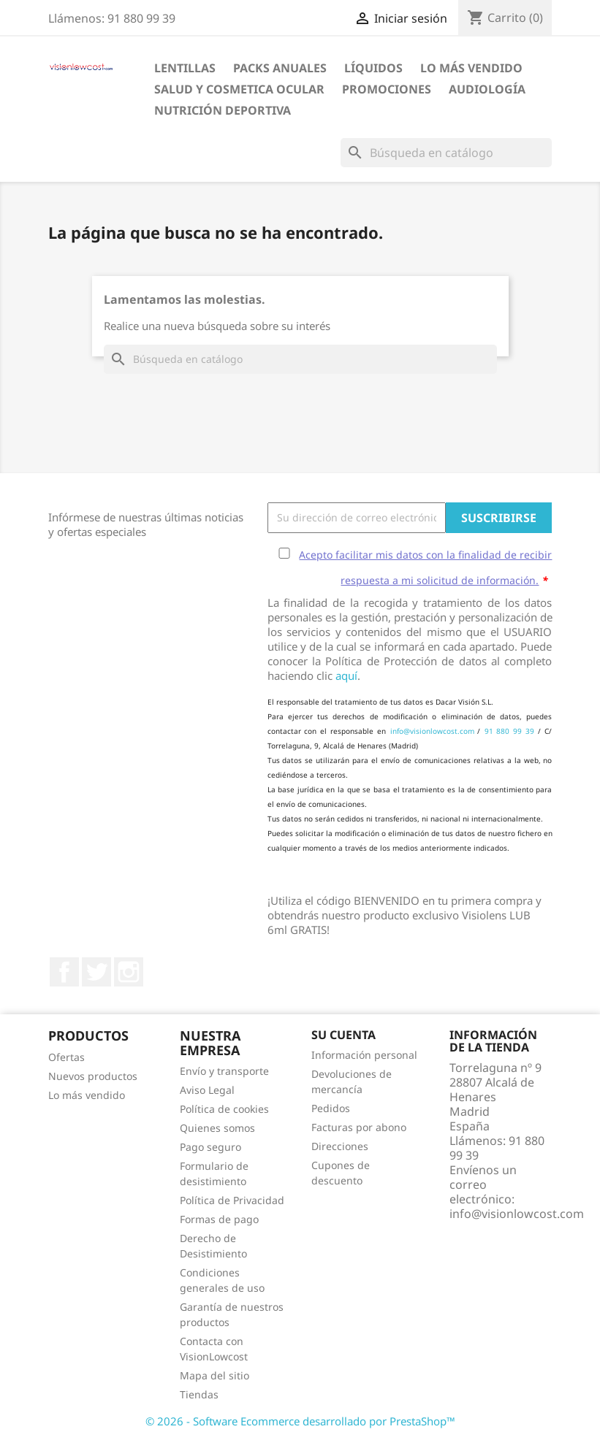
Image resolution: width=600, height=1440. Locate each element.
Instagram (128, 972)
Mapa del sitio (214, 1375)
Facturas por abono (358, 1127)
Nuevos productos (92, 1076)
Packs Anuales (280, 68)
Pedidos (330, 1108)
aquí (346, 675)
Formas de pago (219, 1219)
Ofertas (66, 1057)
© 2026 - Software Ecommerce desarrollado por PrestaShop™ (300, 1421)
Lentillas (185, 68)
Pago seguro (210, 1147)
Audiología (487, 89)
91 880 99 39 (510, 731)
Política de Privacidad (232, 1200)
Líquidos (373, 68)
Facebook (64, 972)
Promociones (386, 89)
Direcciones (339, 1146)
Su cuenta (343, 1035)
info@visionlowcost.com (432, 731)
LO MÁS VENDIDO (471, 68)
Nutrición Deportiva (222, 110)
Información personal (364, 1055)
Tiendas (199, 1394)
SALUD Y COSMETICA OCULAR (239, 89)
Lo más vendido (86, 1095)
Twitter (96, 972)
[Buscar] (446, 152)
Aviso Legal (207, 1090)
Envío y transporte (224, 1071)
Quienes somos (217, 1128)
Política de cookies (224, 1109)
